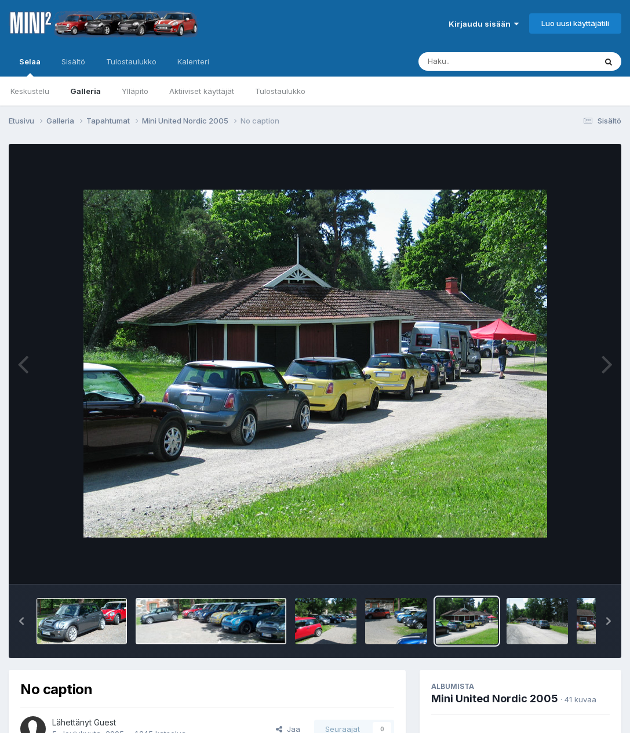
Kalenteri (193, 61)
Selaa (30, 67)
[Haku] (485, 61)
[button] (21, 621)
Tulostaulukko (280, 91)
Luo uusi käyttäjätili (575, 23)
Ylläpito (135, 91)
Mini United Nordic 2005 (494, 698)
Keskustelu (29, 91)
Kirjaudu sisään (484, 23)
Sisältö (73, 61)
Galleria (85, 91)
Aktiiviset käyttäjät (201, 91)
